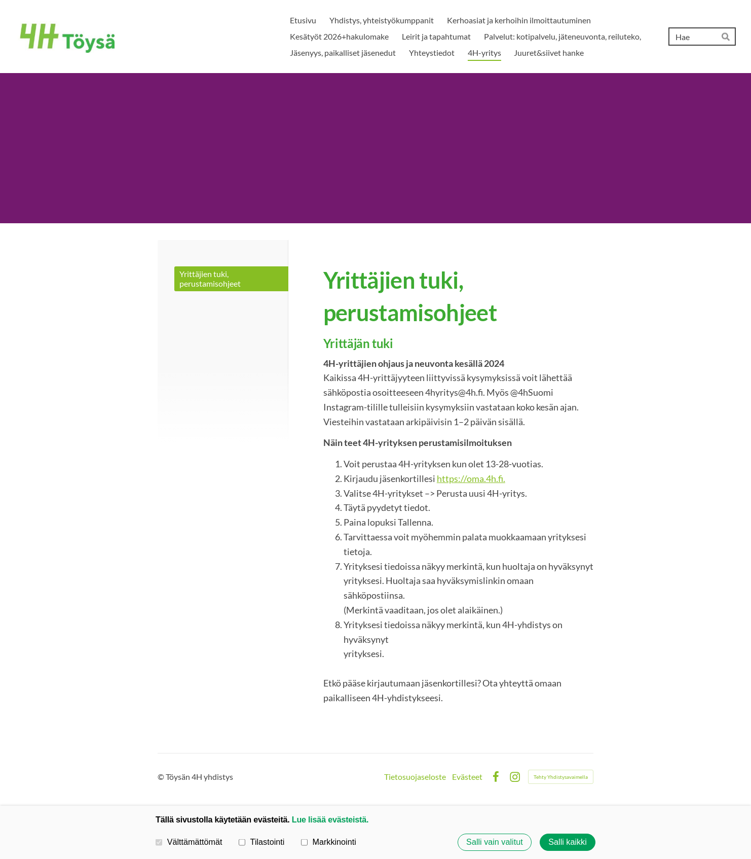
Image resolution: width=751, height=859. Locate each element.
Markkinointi (328, 841)
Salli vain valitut (494, 842)
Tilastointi (261, 841)
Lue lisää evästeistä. (330, 819)
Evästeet (467, 777)
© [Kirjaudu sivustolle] (162, 776)
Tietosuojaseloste (415, 777)
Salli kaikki (567, 842)
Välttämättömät (189, 841)
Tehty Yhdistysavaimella (561, 777)
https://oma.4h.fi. (471, 478)
